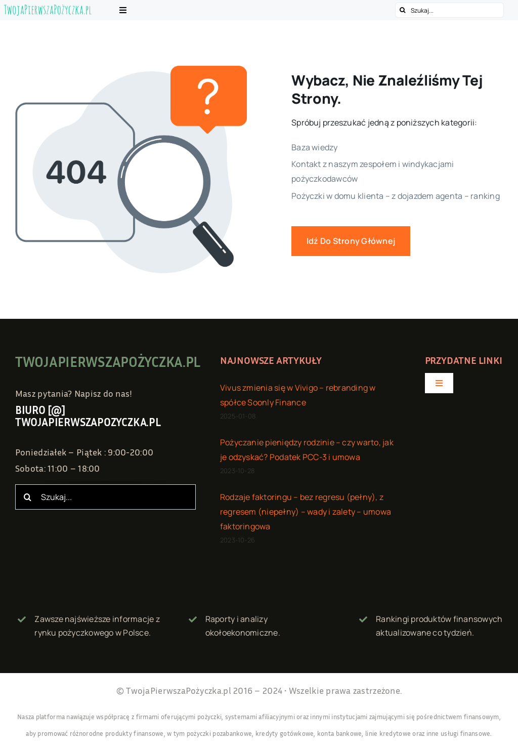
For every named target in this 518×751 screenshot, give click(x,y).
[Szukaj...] (449, 10)
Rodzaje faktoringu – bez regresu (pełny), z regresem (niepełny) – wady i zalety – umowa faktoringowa (305, 512)
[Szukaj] (402, 10)
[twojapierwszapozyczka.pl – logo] (48, 7)
